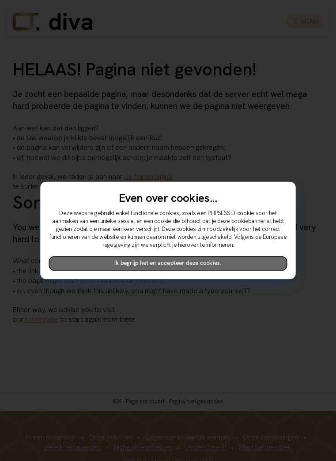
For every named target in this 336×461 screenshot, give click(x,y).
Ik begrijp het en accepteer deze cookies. (167, 263)
